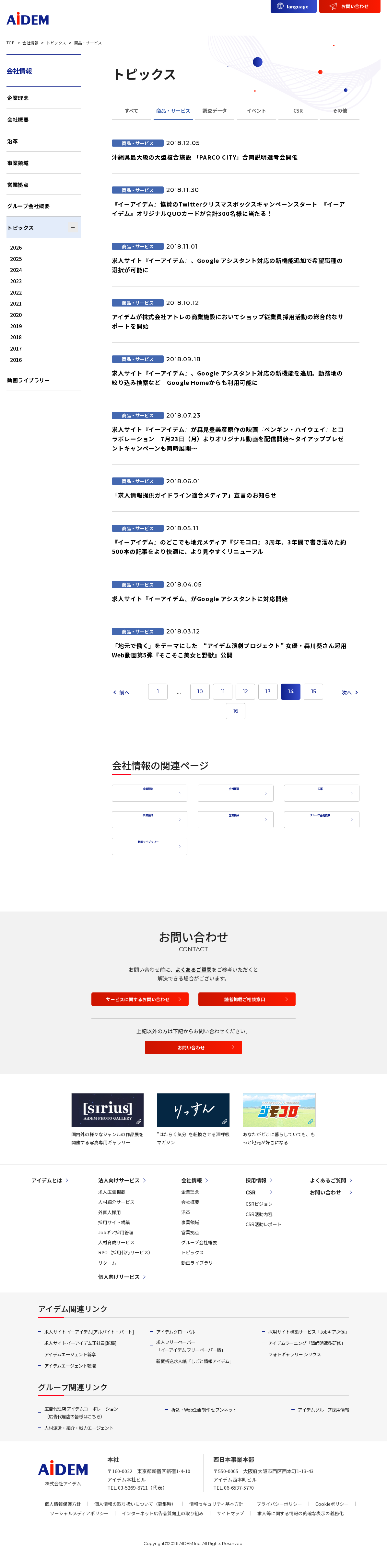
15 (313, 691)
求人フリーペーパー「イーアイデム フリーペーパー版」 (190, 1341)
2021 (16, 303)
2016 (16, 360)
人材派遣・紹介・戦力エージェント (78, 1423)
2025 (16, 259)
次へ (347, 692)
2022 (16, 292)
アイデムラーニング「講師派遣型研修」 (306, 1338)
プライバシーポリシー (279, 1499)
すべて (131, 110)
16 (235, 711)
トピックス (20, 227)
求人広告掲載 (111, 1187)
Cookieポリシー (332, 1499)
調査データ (215, 110)
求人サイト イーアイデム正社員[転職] (80, 1338)
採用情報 (363, 22)
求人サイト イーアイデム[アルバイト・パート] (89, 1327)
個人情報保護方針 (63, 1499)
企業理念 (146, 791)
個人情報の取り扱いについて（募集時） (135, 1499)
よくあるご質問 (193, 964)
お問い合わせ (355, 6)
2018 (16, 337)
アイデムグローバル (175, 1327)
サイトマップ (230, 1508)
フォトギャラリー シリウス (294, 1349)
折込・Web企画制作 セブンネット (204, 1405)
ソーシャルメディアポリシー (79, 1508)
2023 (16, 281)
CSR (335, 22)
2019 (16, 326)
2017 (16, 348)
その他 (340, 110)
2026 (16, 247)
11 (223, 691)
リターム (107, 1258)
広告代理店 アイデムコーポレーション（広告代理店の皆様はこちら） (81, 1408)
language (298, 6)
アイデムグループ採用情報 (323, 1405)
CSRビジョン (259, 1199)
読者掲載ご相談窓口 (244, 994)
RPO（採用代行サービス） (125, 1248)
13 (268, 691)
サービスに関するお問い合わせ (138, 994)
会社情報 (306, 22)
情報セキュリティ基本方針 (216, 1499)
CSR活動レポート (264, 1219)
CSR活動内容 (259, 1209)
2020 (16, 315)
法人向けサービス (207, 22)
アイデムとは (157, 22)
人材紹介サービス (116, 1197)
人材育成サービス (116, 1238)
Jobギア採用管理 (116, 1227)
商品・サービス (173, 110)
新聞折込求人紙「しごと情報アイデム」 (194, 1356)
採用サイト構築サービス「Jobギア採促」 (308, 1327)
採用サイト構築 (114, 1217)
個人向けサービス (262, 22)
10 (200, 691)
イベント (256, 110)
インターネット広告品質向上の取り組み (163, 1508)
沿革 (318, 791)
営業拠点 (232, 816)
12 (245, 691)
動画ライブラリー (146, 841)
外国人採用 (109, 1207)
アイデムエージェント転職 (70, 1361)
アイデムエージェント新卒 (70, 1349)
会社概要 (232, 791)
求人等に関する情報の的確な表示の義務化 (300, 1508)
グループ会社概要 (318, 816)
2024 (16, 270)
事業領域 (146, 816)
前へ (124, 692)
